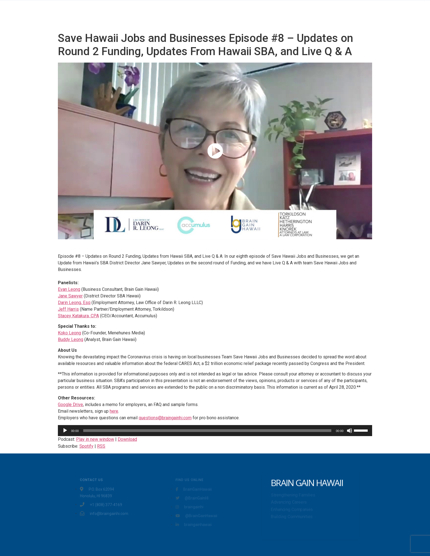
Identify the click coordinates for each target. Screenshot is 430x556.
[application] (215, 430)
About (253, 14)
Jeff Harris (68, 309)
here (114, 411)
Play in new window (95, 439)
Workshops (279, 14)
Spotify (86, 446)
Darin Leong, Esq (74, 302)
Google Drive (70, 404)
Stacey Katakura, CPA (78, 315)
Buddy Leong (70, 339)
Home (170, 14)
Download (127, 439)
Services (195, 14)
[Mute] (349, 430)
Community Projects (320, 14)
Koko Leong (69, 332)
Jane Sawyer (70, 296)
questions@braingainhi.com (165, 417)
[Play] (65, 430)
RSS (101, 446)
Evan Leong (69, 289)
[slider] (207, 430)
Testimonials (227, 14)
